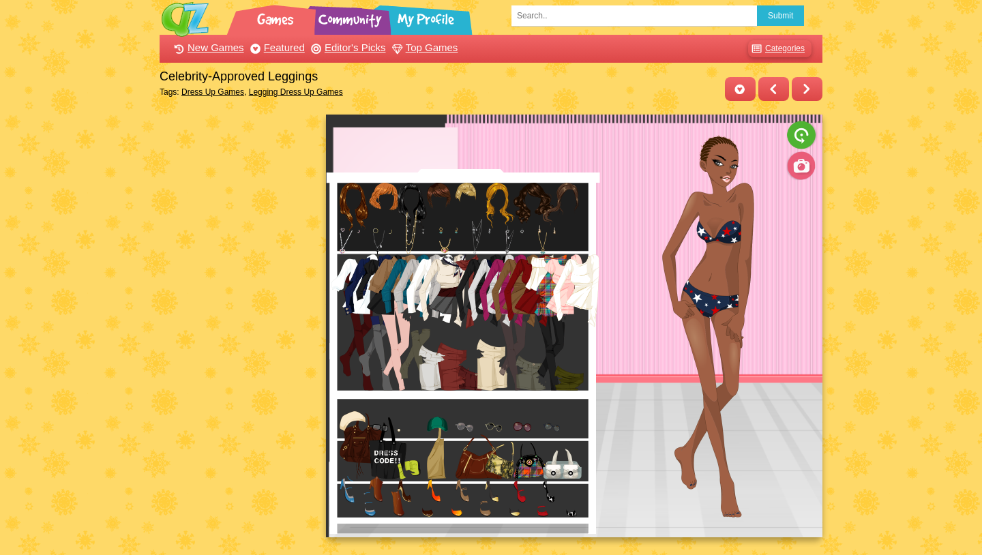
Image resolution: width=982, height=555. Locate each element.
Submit (780, 15)
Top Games (423, 47)
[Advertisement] (239, 319)
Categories (776, 48)
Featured (276, 47)
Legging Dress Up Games (296, 92)
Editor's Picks (347, 47)
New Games (207, 47)
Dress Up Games (212, 92)
